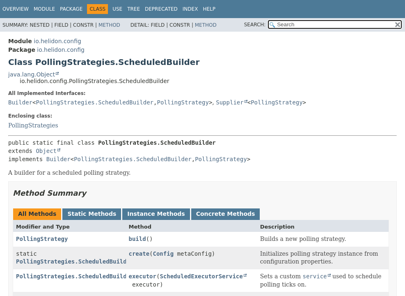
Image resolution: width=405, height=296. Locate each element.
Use (117, 9)
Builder (20, 102)
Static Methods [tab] (91, 213)
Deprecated (161, 9)
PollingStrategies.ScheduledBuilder (94, 102)
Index (190, 9)
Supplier (229, 102)
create (139, 253)
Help (209, 9)
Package (71, 9)
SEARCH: (255, 25)
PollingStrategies (33, 125)
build (137, 239)
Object (46, 151)
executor (142, 276)
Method (109, 25)
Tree (133, 9)
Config (163, 253)
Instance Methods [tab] (156, 213)
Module (44, 9)
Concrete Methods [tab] (225, 213)
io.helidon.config (57, 41)
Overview (15, 9)
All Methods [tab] (37, 213)
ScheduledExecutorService (201, 276)
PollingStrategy (182, 102)
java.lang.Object (31, 74)
